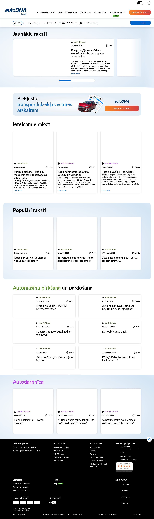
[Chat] (120, 452)
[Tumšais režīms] (141, 3)
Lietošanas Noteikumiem (74, 514)
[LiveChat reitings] (124, 467)
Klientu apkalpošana (125, 443)
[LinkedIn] (118, 503)
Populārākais (33, 23)
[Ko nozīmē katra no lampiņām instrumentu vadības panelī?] (121, 411)
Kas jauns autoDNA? (51, 23)
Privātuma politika (19, 514)
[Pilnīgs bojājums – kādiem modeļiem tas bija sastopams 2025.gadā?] (63, 57)
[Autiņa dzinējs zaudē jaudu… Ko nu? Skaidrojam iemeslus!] (77, 411)
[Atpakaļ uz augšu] (149, 439)
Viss (19, 23)
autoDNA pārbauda (90, 23)
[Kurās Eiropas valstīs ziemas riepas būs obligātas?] (33, 243)
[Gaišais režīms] (138, 3)
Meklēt (140, 23)
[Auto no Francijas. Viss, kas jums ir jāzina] (44, 357)
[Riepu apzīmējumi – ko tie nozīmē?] (33, 411)
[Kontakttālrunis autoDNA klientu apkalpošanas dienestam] (118, 447)
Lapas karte (137, 514)
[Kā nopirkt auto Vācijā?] (110, 331)
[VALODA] (149, 3)
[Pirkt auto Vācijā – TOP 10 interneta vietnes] (44, 306)
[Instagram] (118, 497)
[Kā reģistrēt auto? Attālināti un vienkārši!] (44, 331)
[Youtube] (118, 490)
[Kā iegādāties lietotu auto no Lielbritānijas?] (110, 357)
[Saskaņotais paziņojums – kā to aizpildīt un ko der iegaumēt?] (77, 243)
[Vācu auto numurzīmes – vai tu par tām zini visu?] (121, 243)
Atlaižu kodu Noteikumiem (108, 514)
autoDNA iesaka (71, 23)
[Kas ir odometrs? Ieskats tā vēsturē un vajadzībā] (77, 162)
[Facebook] (118, 484)
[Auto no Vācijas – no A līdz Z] (121, 162)
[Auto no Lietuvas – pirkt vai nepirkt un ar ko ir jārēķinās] (110, 306)
